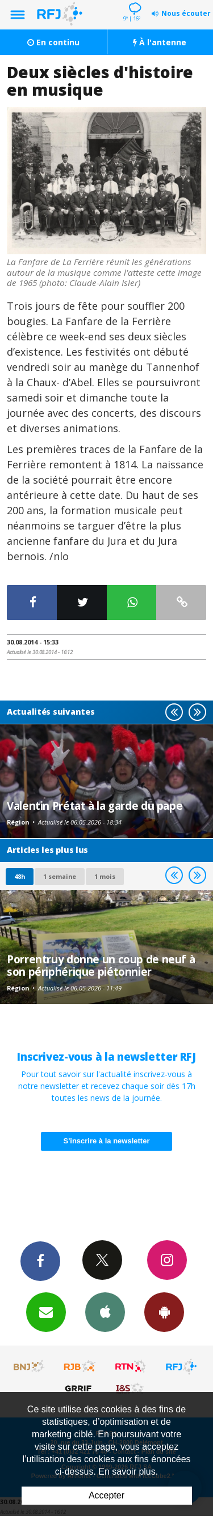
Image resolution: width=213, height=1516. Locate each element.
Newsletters (46, 1311)
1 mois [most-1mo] (104, 876)
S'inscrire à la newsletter (107, 1141)
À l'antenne (159, 42)
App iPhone (105, 1311)
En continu (53, 42)
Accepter (106, 1495)
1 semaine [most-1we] (59, 876)
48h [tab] (19, 876)
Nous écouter (186, 13)
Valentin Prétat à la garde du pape (94, 805)
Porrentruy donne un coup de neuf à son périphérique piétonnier (101, 965)
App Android (164, 1311)
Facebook (40, 1260)
